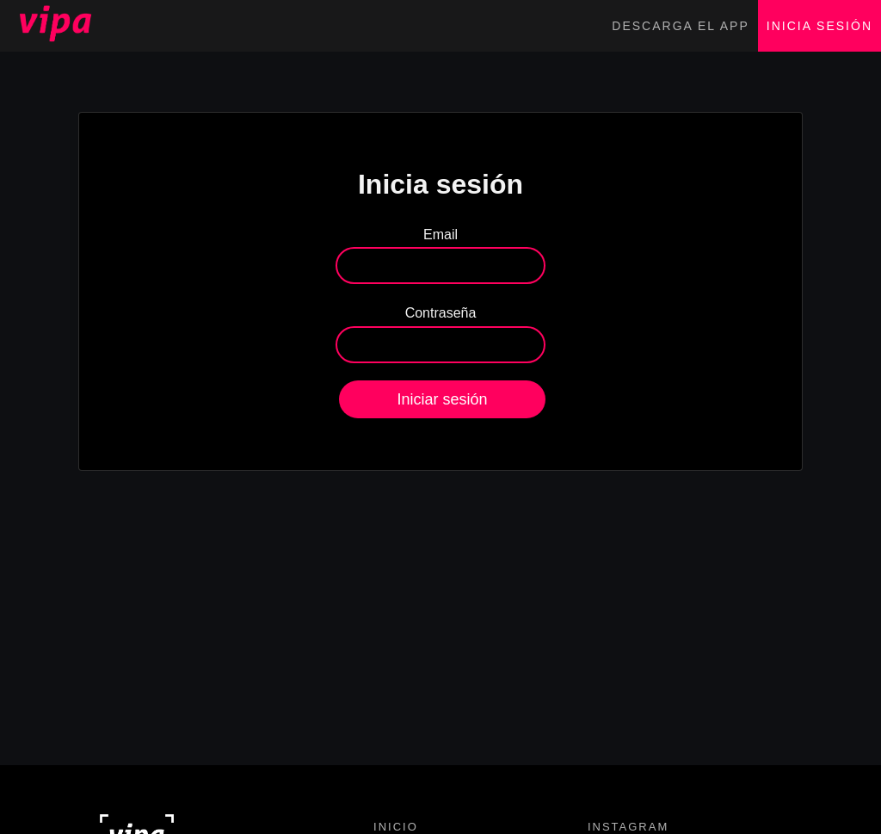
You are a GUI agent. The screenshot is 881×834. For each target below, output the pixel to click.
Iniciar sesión (442, 399)
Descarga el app (680, 26)
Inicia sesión (819, 26)
